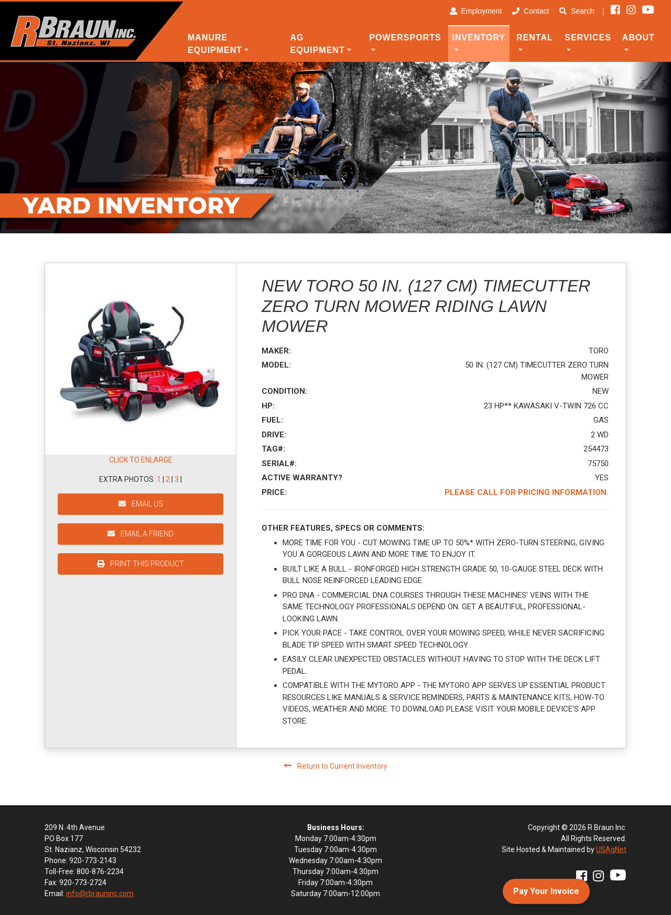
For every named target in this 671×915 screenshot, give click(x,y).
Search (576, 11)
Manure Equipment (215, 44)
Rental (534, 37)
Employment (476, 11)
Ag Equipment (317, 44)
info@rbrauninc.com (100, 893)
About (638, 37)
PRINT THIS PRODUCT (140, 563)
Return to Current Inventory (335, 766)
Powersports (405, 37)
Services (588, 37)
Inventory (478, 37)
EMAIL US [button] (140, 504)
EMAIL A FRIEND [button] (140, 534)
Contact (530, 11)
